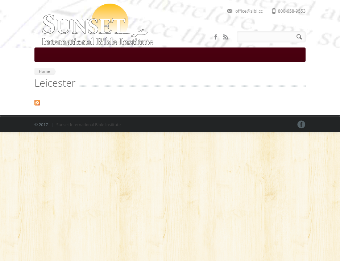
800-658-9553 (292, 11)
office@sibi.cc (248, 11)
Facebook (216, 37)
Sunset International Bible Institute (88, 124)
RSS (226, 37)
